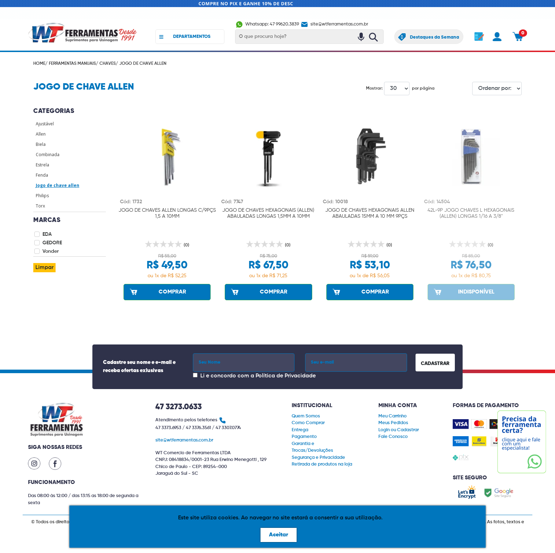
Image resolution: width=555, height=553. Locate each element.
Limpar (44, 267)
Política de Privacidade (286, 376)
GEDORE (52, 242)
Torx (40, 206)
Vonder (50, 251)
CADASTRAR (435, 363)
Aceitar (278, 535)
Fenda (42, 175)
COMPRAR (157, 291)
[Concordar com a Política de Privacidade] (195, 375)
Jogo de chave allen (57, 185)
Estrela (42, 165)
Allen (41, 134)
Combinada (47, 155)
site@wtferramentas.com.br (334, 24)
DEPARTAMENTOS (185, 36)
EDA (47, 234)
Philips (42, 196)
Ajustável (45, 124)
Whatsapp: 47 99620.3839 (267, 24)
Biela (41, 144)
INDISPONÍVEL (463, 291)
